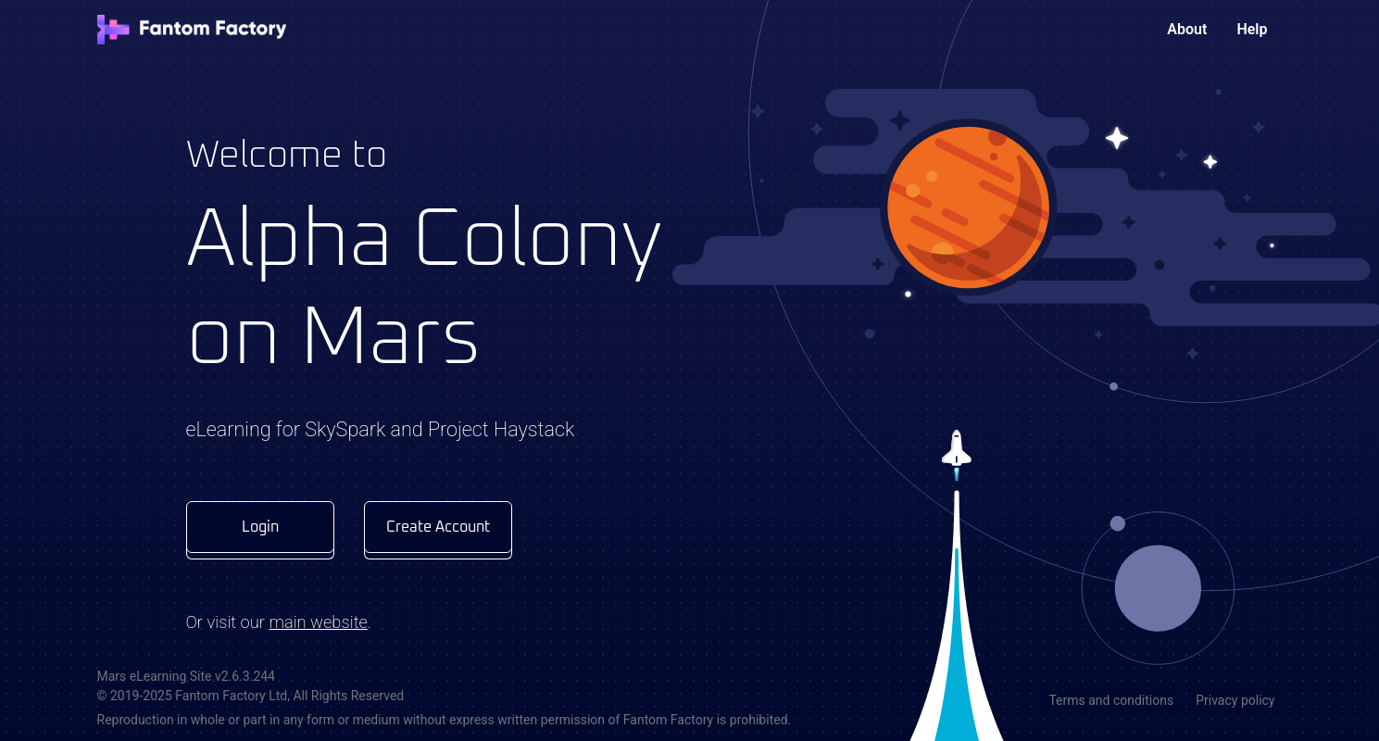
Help (1251, 29)
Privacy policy (1235, 700)
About (1187, 29)
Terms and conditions (1110, 700)
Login (260, 527)
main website (318, 622)
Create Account (438, 527)
